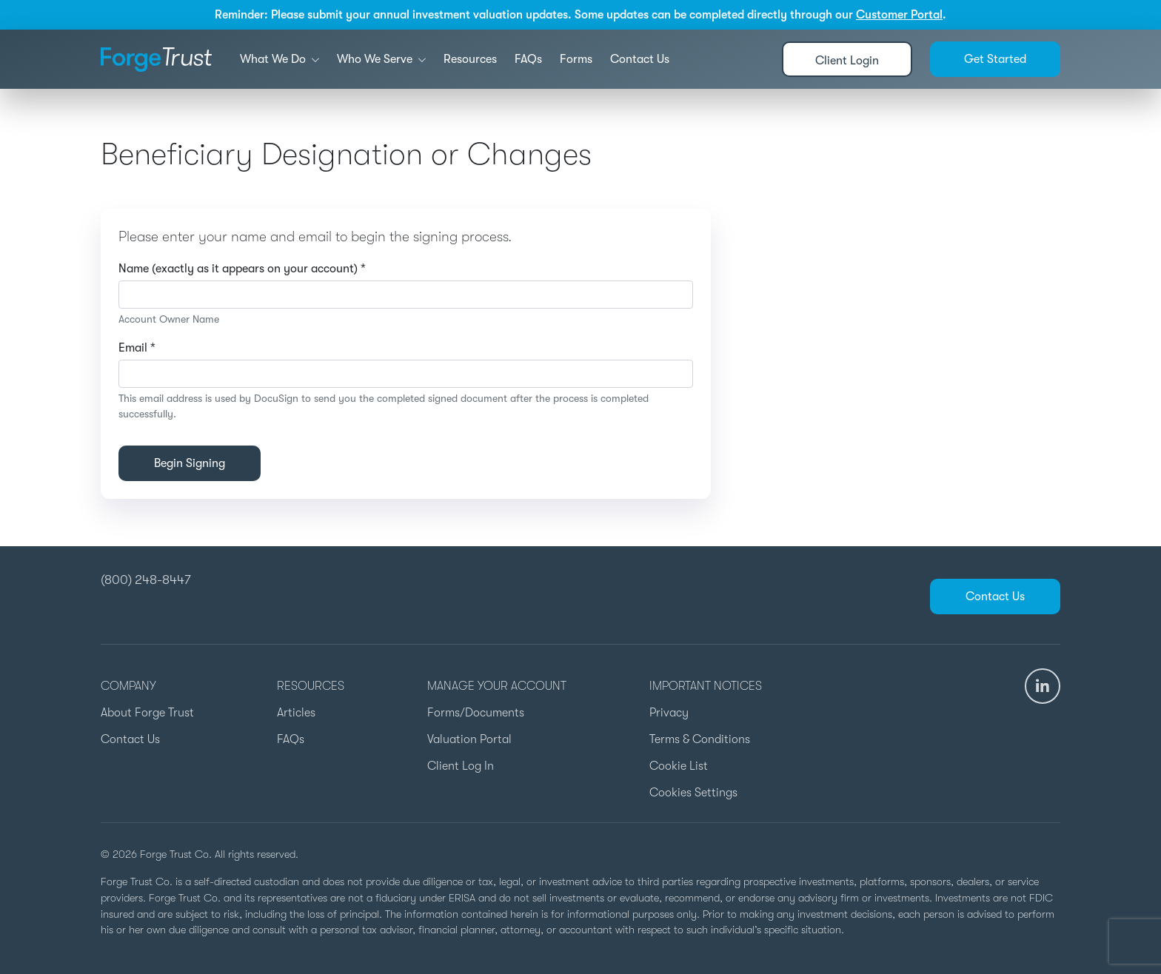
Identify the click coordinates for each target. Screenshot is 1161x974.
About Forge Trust (147, 712)
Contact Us (639, 59)
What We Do (279, 59)
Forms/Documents (475, 712)
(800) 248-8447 (146, 579)
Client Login (847, 60)
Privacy (669, 712)
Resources (470, 59)
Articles (296, 712)
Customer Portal (899, 14)
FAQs (528, 59)
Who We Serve (381, 59)
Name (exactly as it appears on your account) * (242, 268)
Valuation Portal (469, 739)
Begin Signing (189, 463)
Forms (576, 59)
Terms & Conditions (699, 739)
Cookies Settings (693, 792)
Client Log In (460, 766)
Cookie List (678, 766)
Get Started (995, 59)
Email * (136, 348)
